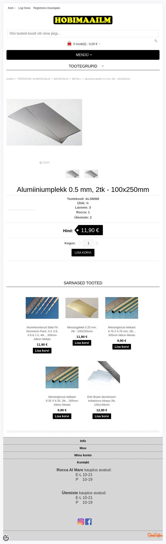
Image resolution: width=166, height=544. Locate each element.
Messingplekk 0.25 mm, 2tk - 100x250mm (82, 329)
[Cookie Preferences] (6, 538)
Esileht (10, 79)
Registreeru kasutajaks (46, 8)
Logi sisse (24, 8)
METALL (76, 79)
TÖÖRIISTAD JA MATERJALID (33, 79)
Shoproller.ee (155, 535)
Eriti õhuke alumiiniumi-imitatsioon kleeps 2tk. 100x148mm (101, 400)
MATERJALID (61, 79)
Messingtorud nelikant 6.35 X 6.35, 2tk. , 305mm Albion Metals (62, 400)
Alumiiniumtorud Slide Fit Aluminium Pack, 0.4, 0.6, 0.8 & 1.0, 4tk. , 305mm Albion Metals (42, 333)
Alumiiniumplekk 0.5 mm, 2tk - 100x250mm (107, 79)
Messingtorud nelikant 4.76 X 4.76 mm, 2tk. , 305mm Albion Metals (122, 331)
